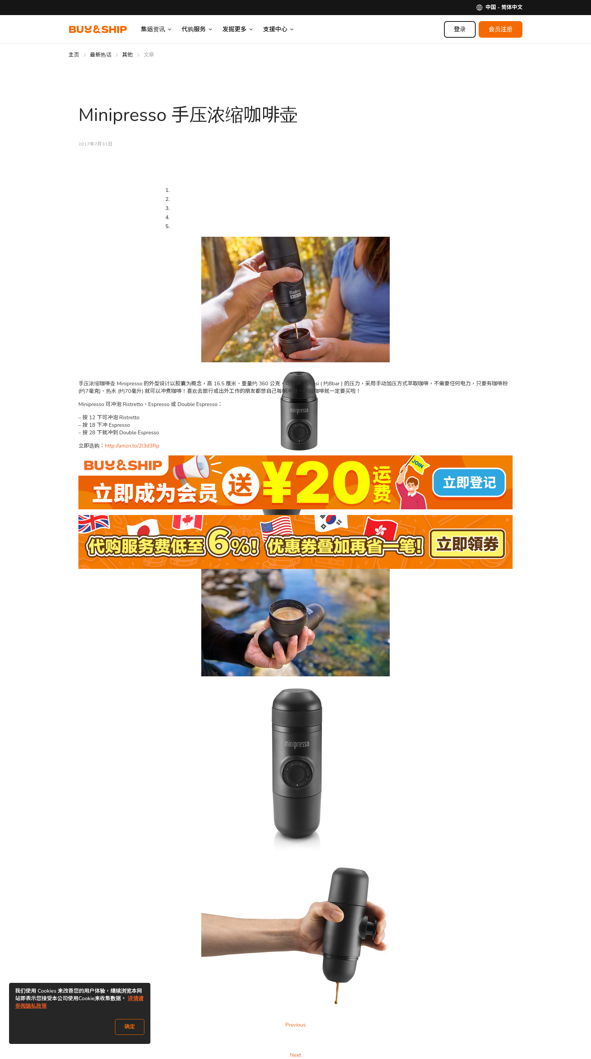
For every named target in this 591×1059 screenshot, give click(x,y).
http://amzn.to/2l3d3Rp (132, 445)
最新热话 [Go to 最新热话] (101, 54)
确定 (129, 1026)
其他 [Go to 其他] (127, 54)
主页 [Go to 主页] (74, 54)
